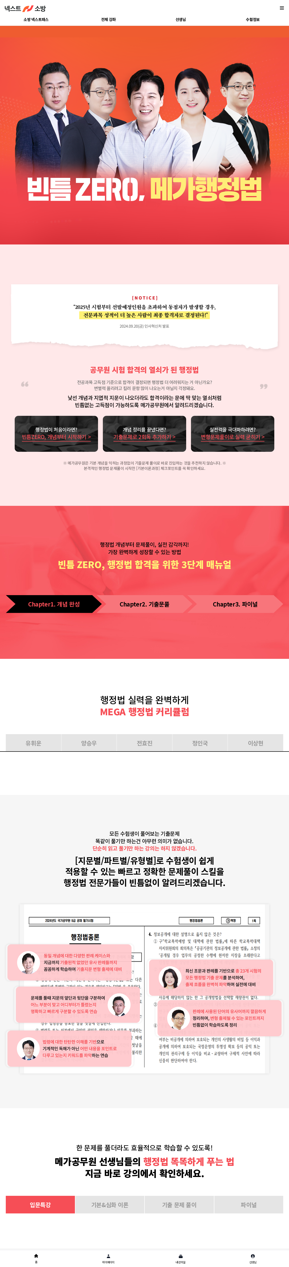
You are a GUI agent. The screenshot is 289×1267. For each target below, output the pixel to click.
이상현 (255, 743)
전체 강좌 (108, 19)
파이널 (248, 1204)
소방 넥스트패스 (36, 19)
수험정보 (253, 19)
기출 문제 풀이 (179, 1204)
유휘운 (33, 743)
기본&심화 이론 (109, 1204)
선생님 (181, 19)
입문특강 (40, 1204)
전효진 (144, 743)
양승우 (89, 743)
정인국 (200, 743)
